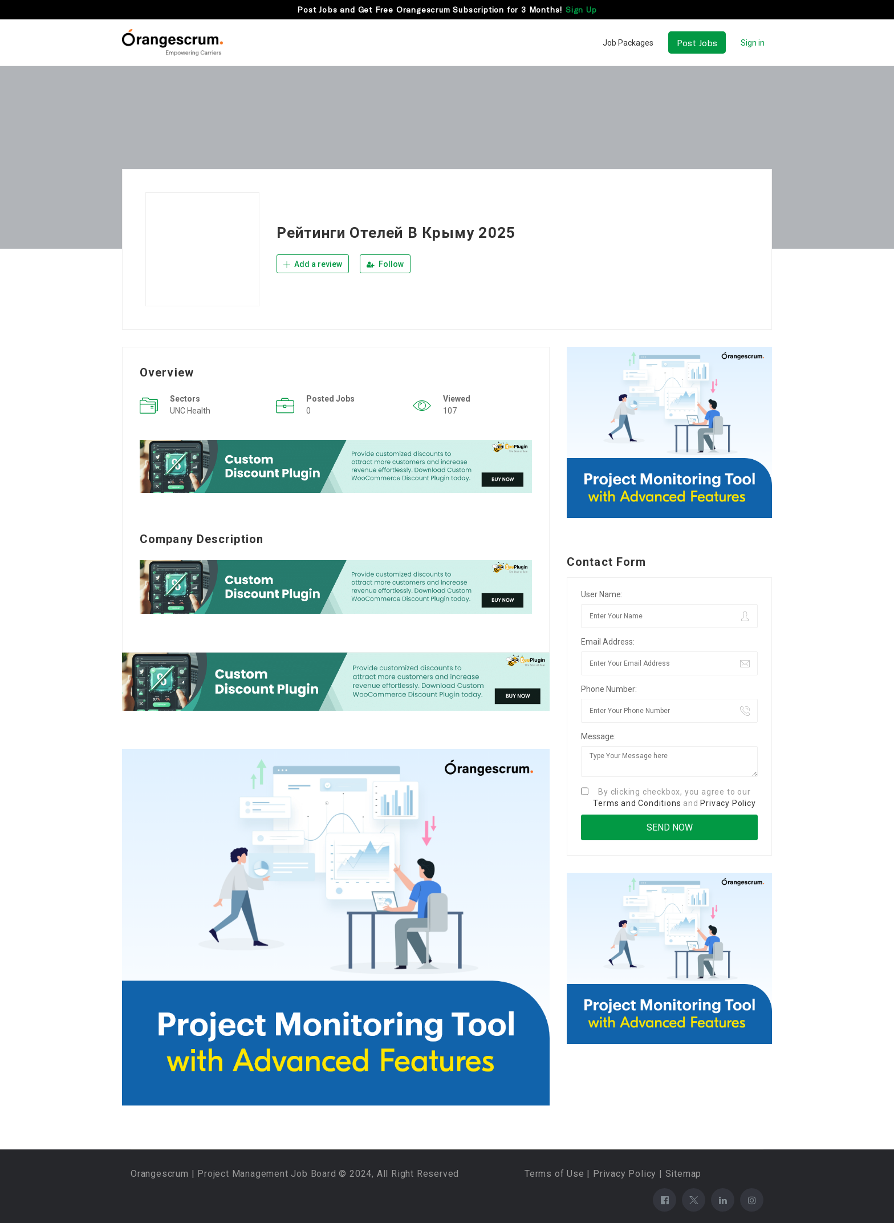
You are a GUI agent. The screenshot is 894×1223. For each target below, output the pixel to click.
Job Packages (628, 42)
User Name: (602, 594)
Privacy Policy (727, 803)
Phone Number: (609, 689)
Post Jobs (697, 42)
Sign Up (581, 9)
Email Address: (608, 641)
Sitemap (683, 1173)
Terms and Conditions (637, 803)
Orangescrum (160, 1173)
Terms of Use (554, 1173)
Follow (385, 264)
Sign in (753, 42)
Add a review (312, 264)
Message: (598, 736)
